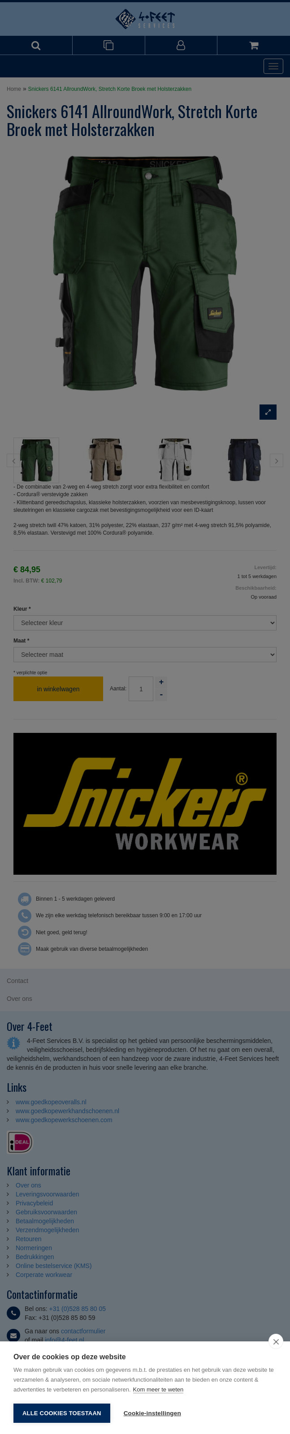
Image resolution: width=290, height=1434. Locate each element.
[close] (275, 1341)
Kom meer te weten (158, 1389)
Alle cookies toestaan (61, 1413)
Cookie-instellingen (152, 1413)
